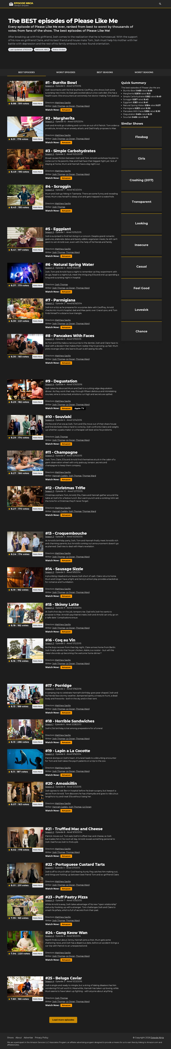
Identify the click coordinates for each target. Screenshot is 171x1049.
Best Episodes (26, 72)
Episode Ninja (157, 1037)
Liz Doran (70, 106)
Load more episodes (63, 1020)
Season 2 (49, 121)
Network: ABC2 (42, 49)
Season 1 (49, 724)
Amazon (66, 110)
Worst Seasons (144, 72)
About (19, 1037)
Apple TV (79, 408)
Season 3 (49, 154)
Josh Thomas (58, 106)
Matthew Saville (63, 103)
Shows (10, 1037)
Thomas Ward (83, 106)
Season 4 (49, 86)
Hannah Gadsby (60, 476)
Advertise (28, 1037)
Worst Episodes (65, 72)
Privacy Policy (41, 1037)
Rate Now (37, 103)
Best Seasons (105, 72)
